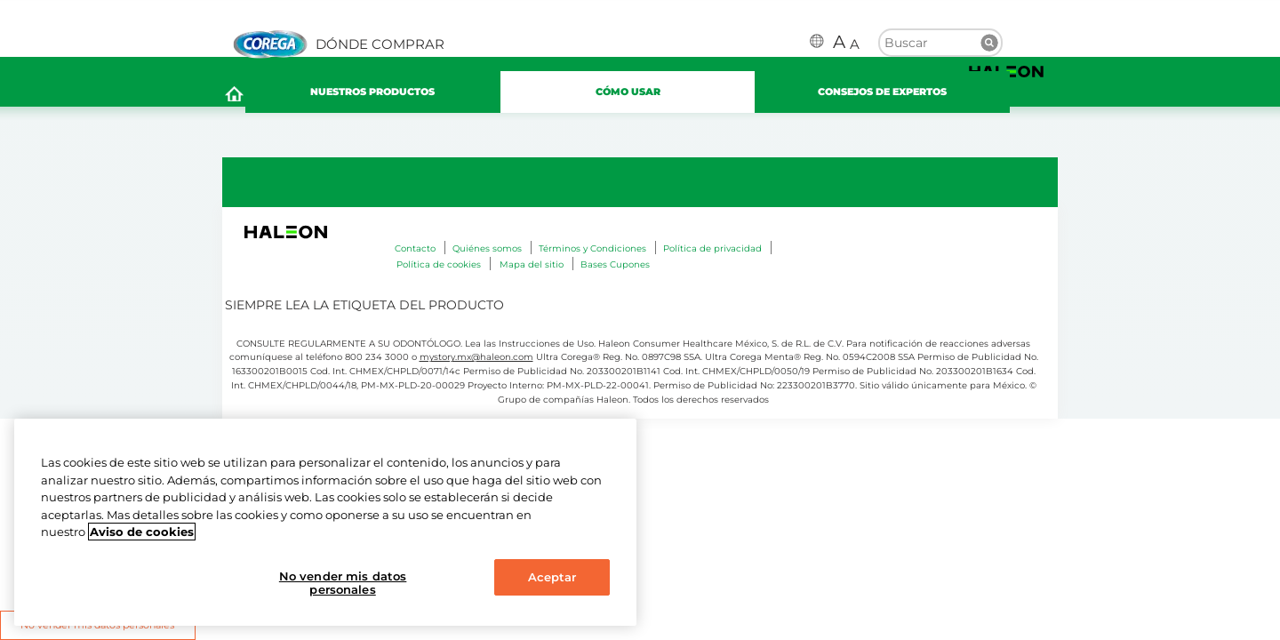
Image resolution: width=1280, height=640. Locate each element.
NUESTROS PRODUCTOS (396, 96)
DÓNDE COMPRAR (380, 44)
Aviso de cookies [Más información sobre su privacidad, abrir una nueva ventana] (142, 531)
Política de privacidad (712, 256)
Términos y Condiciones (592, 256)
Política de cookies (438, 272)
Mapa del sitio (532, 272)
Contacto (415, 256)
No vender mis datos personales (342, 583)
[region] (325, 522)
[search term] (940, 41)
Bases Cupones (615, 272)
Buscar (989, 43)
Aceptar (552, 577)
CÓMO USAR (652, 96)
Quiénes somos (487, 256)
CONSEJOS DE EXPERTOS (906, 97)
